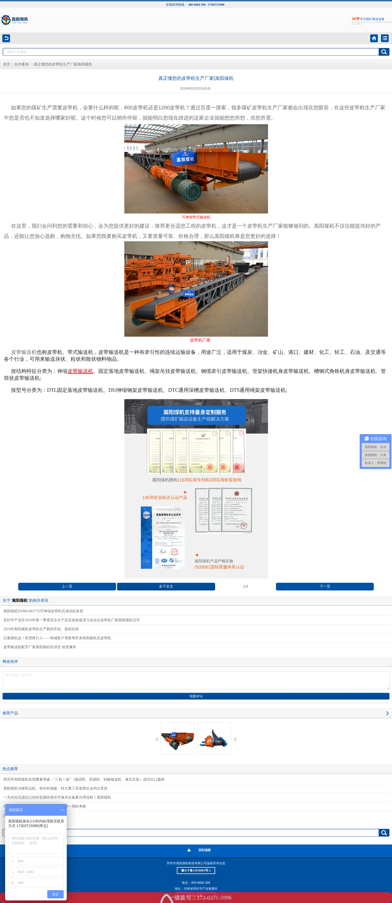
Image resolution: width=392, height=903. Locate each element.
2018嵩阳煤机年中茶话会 (23, 815)
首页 (6, 64)
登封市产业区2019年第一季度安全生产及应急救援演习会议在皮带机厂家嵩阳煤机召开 (71, 620)
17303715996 (215, 4)
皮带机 (70, 107)
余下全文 (166, 586)
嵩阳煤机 (324, 226)
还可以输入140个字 (196, 680)
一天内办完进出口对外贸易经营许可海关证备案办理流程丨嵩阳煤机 (57, 797)
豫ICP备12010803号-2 (196, 870)
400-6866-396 (197, 4)
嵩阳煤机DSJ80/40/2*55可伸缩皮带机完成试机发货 (43, 611)
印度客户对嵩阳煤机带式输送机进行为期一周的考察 (44, 806)
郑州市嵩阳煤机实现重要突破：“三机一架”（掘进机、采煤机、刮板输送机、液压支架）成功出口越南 (84, 779)
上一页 (67, 586)
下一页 (325, 586)
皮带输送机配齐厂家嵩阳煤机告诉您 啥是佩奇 (39, 647)
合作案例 (22, 64)
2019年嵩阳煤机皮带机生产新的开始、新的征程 (41, 629)
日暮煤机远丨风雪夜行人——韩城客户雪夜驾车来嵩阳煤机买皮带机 (57, 638)
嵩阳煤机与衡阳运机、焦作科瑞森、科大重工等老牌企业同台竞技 (55, 788)
